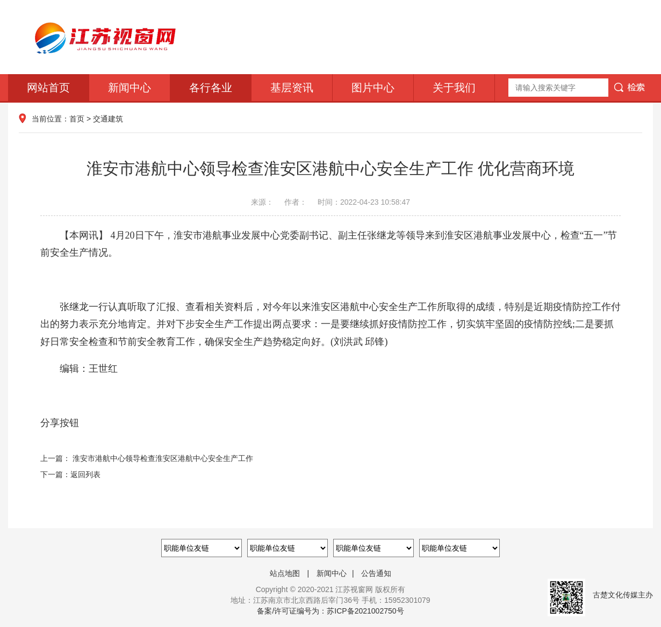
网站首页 (48, 87)
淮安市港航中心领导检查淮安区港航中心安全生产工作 (163, 458)
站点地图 (285, 573)
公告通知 (376, 573)
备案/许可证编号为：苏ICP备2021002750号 (330, 611)
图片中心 (372, 87)
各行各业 (210, 87)
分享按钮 (59, 422)
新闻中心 (129, 87)
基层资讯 (291, 87)
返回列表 (85, 474)
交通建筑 (108, 118)
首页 (76, 118)
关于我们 (454, 87)
